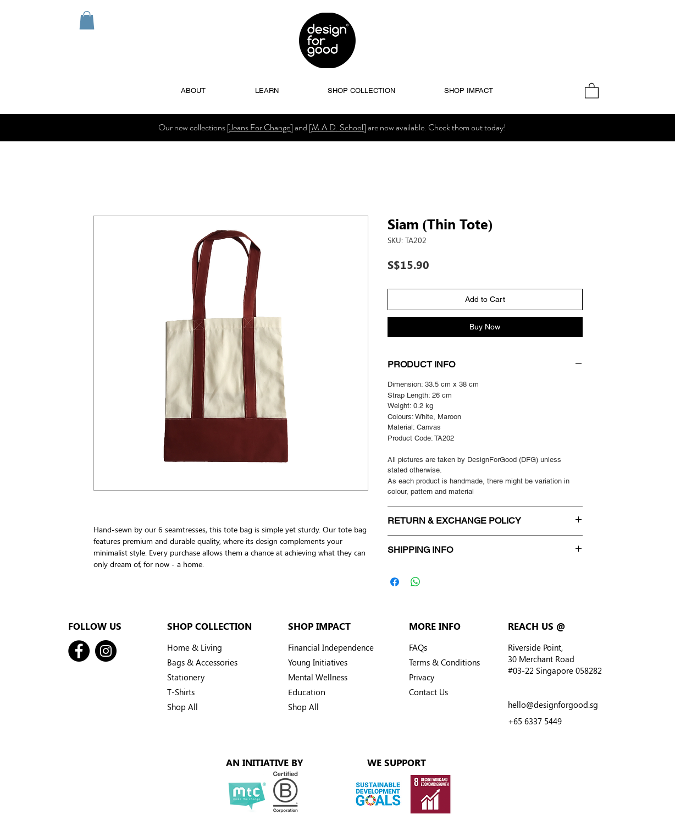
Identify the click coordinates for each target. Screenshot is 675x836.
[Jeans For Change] (260, 127)
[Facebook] (79, 651)
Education (306, 691)
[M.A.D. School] (337, 127)
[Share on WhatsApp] (415, 581)
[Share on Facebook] (394, 581)
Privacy (421, 677)
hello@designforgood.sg (553, 704)
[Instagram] (106, 651)
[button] (87, 20)
